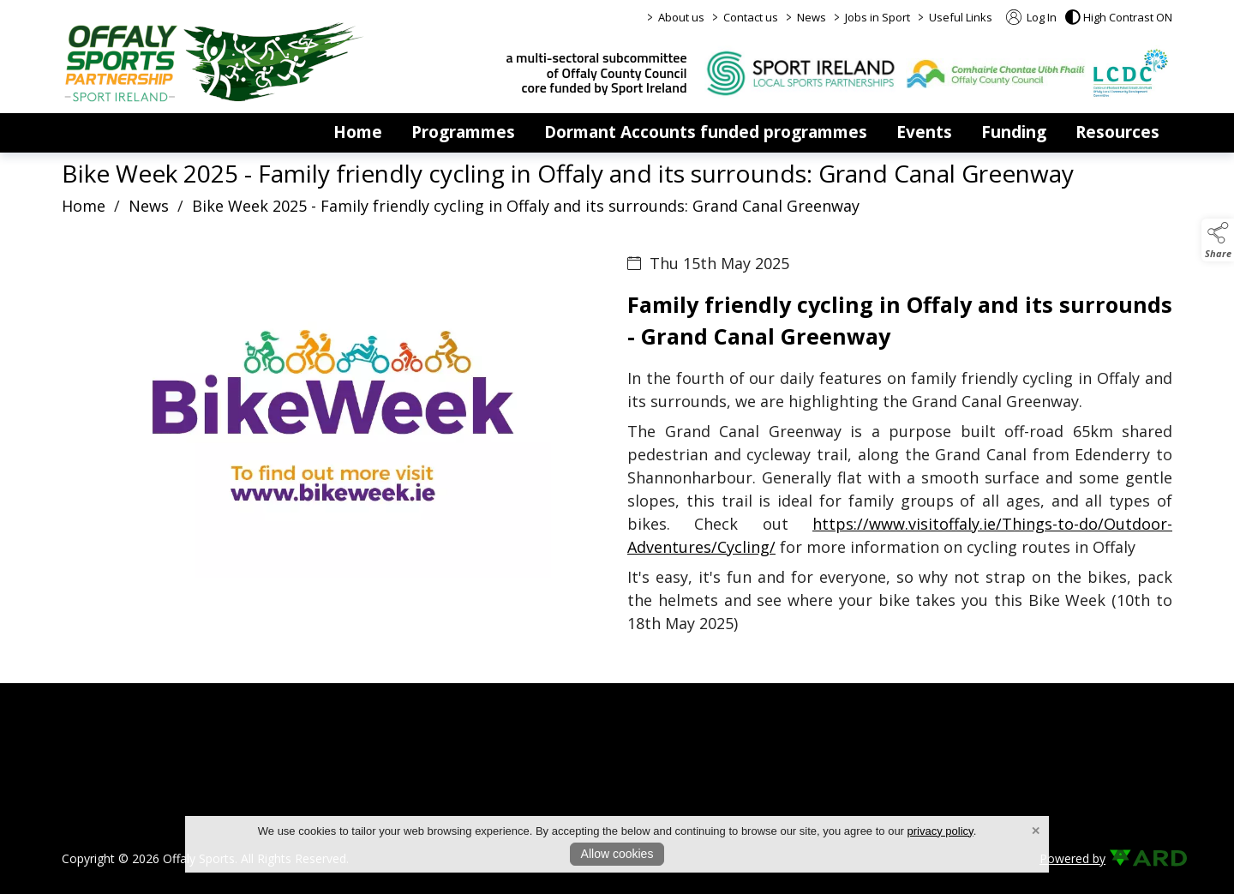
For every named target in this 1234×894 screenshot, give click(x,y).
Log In (1031, 17)
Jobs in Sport (877, 17)
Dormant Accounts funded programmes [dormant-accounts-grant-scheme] (705, 132)
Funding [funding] (1013, 132)
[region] (617, 457)
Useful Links (960, 17)
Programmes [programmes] (463, 132)
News (811, 17)
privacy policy (940, 831)
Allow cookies (617, 854)
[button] (1118, 17)
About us (681, 17)
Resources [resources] (1117, 132)
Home (357, 132)
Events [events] (924, 132)
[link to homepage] (214, 62)
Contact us (750, 17)
